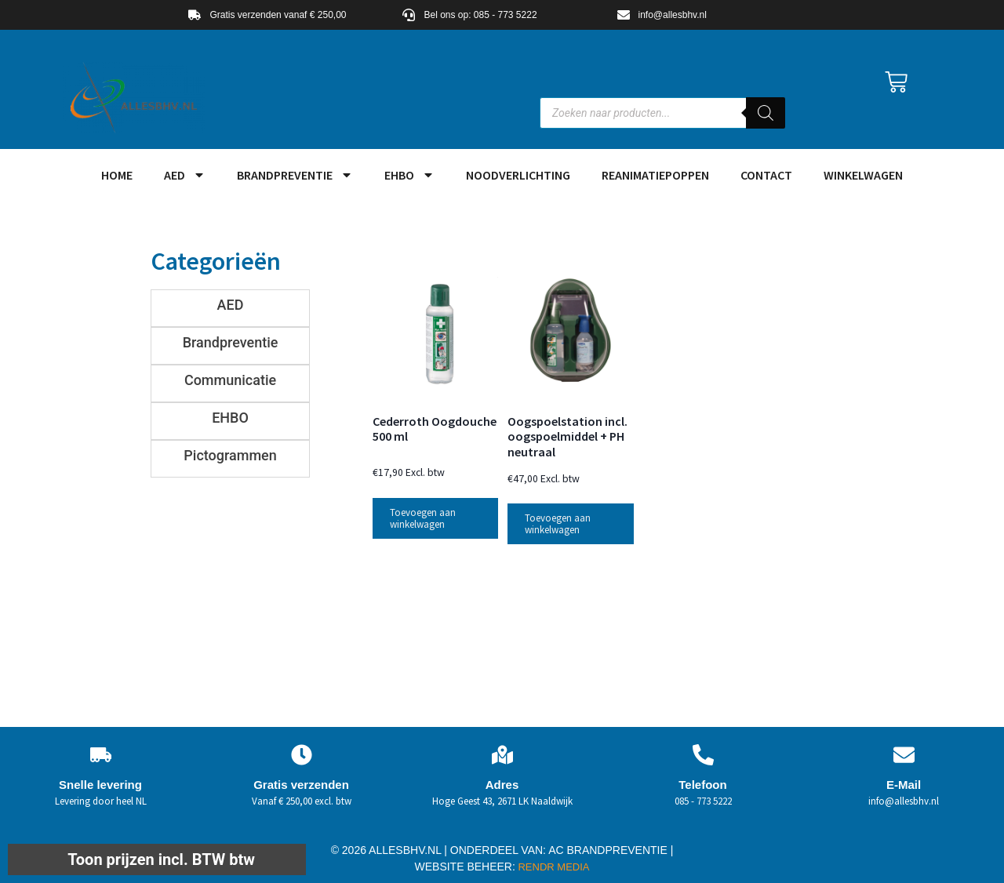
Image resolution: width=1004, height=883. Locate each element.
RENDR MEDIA (552, 867)
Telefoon (702, 784)
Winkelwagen (863, 175)
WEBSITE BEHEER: (465, 866)
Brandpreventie (295, 175)
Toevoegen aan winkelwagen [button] (423, 518)
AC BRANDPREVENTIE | (610, 850)
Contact (766, 175)
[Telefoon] (703, 754)
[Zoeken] (765, 113)
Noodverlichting (518, 175)
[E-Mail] (904, 754)
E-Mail (903, 784)
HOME (117, 175)
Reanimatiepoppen (655, 175)
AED (185, 175)
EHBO (409, 175)
